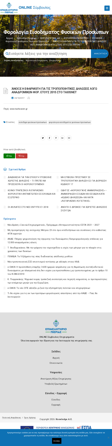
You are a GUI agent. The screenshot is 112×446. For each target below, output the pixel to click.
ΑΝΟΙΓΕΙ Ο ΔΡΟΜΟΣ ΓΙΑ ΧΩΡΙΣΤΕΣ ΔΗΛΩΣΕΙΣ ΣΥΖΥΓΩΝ (84, 209)
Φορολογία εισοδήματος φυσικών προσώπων (27, 41)
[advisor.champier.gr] (69, 138)
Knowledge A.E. (64, 419)
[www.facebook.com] (49, 138)
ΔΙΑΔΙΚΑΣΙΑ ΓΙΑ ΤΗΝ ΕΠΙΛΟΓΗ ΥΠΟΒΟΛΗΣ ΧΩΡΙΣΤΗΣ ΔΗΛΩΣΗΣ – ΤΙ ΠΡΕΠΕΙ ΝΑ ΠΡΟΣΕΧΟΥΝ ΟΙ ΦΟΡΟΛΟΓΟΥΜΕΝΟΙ (30, 181)
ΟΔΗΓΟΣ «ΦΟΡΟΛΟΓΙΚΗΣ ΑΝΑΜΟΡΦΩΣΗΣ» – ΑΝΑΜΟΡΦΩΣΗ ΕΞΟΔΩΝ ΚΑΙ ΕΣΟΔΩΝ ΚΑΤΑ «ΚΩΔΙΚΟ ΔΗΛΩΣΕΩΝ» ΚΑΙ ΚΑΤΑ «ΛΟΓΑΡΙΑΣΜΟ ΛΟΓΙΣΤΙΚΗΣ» (84, 195)
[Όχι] (108, 439)
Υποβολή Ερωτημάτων (56, 384)
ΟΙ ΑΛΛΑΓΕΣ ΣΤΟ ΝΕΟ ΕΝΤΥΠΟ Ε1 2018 (28, 207)
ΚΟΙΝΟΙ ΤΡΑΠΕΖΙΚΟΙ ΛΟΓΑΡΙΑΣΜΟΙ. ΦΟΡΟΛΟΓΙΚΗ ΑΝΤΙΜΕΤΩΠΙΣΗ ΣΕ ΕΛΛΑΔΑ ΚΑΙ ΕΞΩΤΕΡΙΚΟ (31, 194)
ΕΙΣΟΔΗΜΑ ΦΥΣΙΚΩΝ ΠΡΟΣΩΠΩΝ (33, 122)
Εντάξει (57, 441)
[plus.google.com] (62, 138)
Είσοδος (56, 399)
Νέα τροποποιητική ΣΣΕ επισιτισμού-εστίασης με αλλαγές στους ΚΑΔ (43, 261)
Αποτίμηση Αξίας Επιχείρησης (56, 378)
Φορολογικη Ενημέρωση (37, 60)
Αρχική (9, 38)
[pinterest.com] (56, 138)
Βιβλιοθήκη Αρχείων (26, 38)
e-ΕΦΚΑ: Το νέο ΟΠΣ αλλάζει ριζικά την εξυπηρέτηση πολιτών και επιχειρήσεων (49, 288)
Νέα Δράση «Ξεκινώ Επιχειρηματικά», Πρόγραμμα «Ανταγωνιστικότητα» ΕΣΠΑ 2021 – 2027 (53, 225)
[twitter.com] (43, 138)
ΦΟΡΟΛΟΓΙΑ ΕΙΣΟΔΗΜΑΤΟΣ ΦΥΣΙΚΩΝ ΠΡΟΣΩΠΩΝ (70, 122)
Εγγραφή (56, 404)
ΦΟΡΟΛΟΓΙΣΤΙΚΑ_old (50, 38)
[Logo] (56, 328)
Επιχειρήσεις (55, 60)
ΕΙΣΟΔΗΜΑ (97, 38)
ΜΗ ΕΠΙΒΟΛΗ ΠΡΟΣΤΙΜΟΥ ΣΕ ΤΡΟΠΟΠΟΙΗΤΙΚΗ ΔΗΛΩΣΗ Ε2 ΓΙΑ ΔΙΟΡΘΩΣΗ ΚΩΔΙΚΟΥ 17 (84, 181)
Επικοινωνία (56, 363)
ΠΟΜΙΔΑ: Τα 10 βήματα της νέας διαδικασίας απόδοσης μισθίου (40, 256)
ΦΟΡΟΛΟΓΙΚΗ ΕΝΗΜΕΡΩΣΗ (76, 38)
